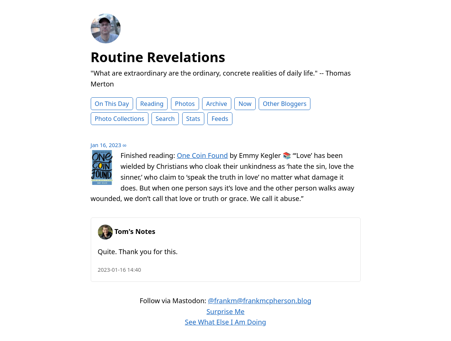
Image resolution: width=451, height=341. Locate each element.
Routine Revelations (158, 57)
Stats (193, 119)
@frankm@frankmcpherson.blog (260, 300)
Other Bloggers (285, 104)
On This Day (112, 104)
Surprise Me (226, 311)
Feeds (219, 119)
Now (245, 104)
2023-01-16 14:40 (119, 269)
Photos (185, 104)
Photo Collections (119, 119)
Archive (216, 104)
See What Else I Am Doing (225, 321)
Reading (151, 104)
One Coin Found (202, 155)
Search (165, 119)
